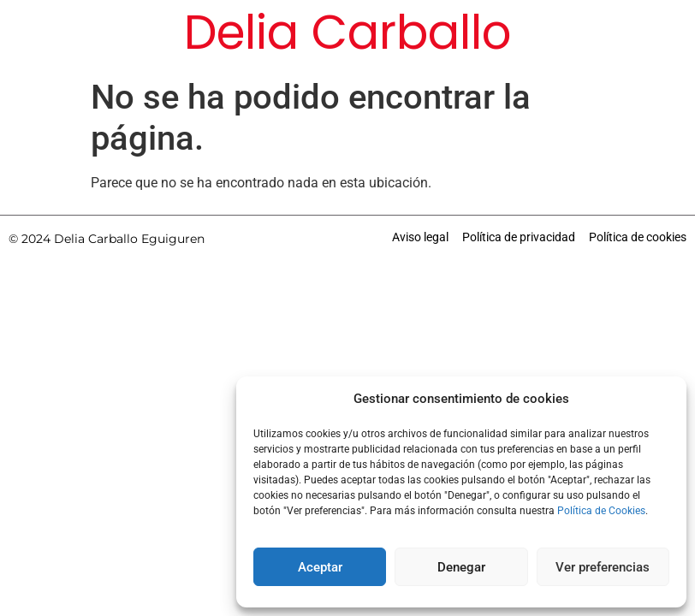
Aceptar (320, 567)
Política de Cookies (601, 511)
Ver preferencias (602, 567)
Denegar (461, 567)
